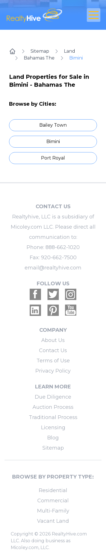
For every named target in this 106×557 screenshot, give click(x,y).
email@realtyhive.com (53, 268)
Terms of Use (53, 361)
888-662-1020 (63, 247)
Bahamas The (39, 58)
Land (69, 51)
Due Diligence (53, 397)
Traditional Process (53, 417)
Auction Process (53, 407)
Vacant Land (53, 521)
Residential (53, 490)
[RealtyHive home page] (37, 15)
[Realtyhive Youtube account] (70, 310)
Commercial (53, 501)
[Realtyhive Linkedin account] (35, 310)
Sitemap (40, 51)
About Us (53, 340)
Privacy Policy (53, 371)
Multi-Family (53, 511)
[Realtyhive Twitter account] (53, 294)
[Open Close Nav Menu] (94, 15)
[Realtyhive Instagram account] (70, 294)
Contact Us (53, 350)
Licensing (53, 427)
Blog (53, 438)
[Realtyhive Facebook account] (35, 294)
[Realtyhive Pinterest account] (53, 310)
